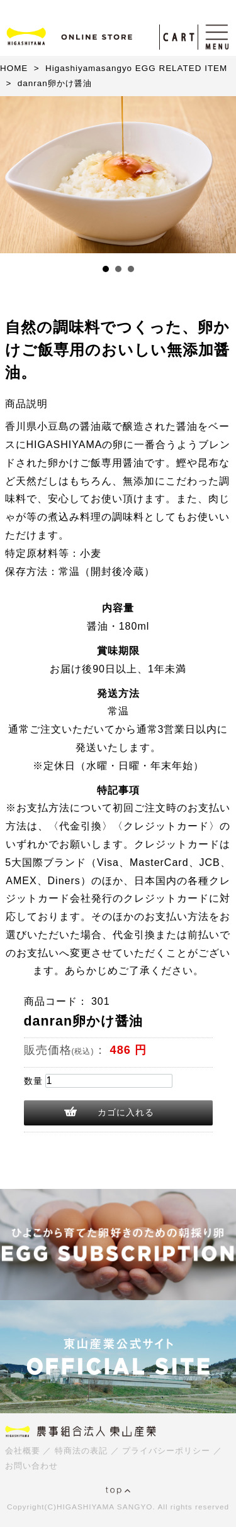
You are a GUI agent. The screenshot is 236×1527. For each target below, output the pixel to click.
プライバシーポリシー (166, 1450)
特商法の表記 (81, 1450)
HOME (14, 68)
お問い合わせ (31, 1465)
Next (220, 175)
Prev (16, 175)
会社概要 (22, 1450)
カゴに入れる (126, 1112)
